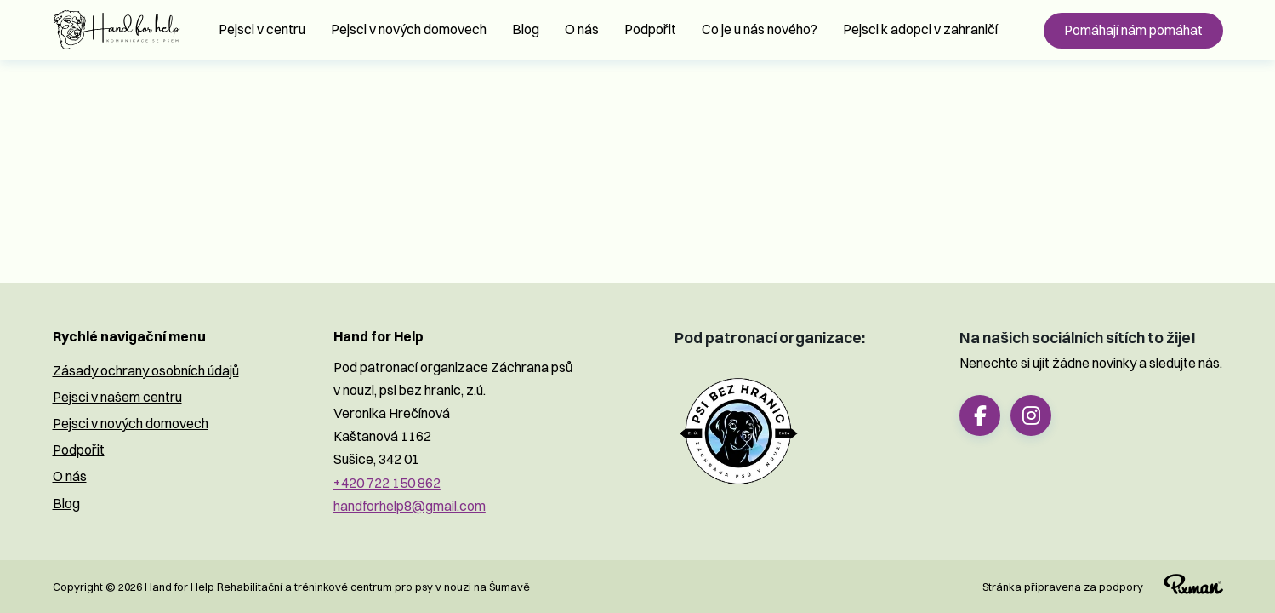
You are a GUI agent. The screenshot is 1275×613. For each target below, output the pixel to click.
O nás (582, 28)
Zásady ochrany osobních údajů (146, 370)
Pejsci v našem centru (117, 396)
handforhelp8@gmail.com (409, 505)
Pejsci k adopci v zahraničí (920, 28)
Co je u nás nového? (759, 28)
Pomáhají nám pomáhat (1133, 28)
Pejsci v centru (262, 28)
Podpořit (650, 28)
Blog (525, 28)
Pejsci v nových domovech (409, 28)
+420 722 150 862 (387, 482)
